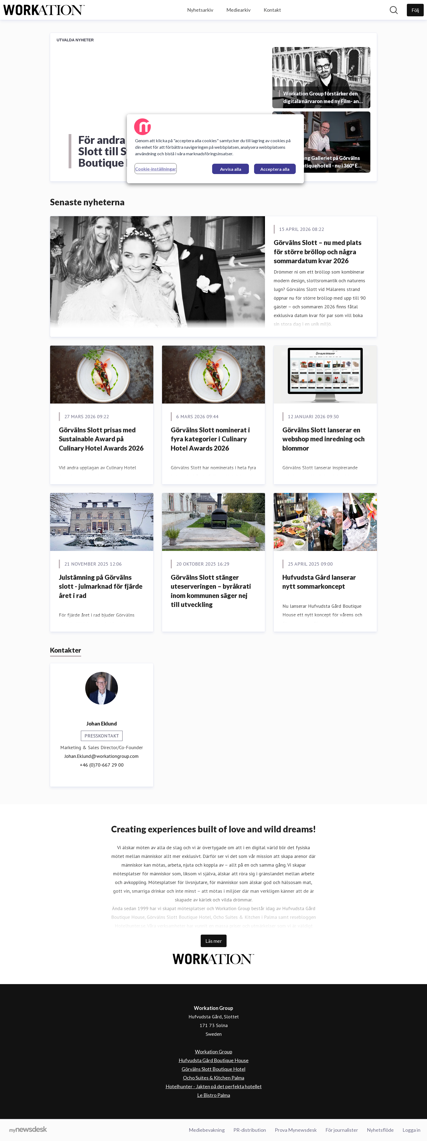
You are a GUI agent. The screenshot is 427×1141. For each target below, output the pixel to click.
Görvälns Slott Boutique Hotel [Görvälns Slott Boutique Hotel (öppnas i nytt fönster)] (213, 1069)
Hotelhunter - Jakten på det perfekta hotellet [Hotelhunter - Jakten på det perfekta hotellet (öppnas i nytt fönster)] (214, 1086)
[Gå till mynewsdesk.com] (28, 1130)
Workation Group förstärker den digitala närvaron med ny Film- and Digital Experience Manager (322, 98)
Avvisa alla (230, 169)
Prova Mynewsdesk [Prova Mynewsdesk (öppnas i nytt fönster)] (296, 1130)
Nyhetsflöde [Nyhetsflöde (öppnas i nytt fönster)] (380, 1130)
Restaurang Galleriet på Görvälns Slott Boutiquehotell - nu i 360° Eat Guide (322, 162)
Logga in (411, 1130)
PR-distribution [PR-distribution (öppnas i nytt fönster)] (249, 1130)
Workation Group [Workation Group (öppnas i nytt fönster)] (213, 1052)
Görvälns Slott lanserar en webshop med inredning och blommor (323, 439)
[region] (215, 148)
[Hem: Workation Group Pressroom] (44, 10)
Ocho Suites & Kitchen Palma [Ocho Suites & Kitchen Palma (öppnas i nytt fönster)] (213, 1078)
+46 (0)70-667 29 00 (102, 765)
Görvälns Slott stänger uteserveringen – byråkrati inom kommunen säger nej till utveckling (211, 591)
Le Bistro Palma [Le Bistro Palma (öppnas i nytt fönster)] (213, 1095)
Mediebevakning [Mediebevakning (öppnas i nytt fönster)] (207, 1130)
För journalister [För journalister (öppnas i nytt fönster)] (341, 1130)
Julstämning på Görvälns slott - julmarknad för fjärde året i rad (100, 586)
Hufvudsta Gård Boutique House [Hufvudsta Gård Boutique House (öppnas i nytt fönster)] (214, 1060)
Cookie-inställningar (155, 168)
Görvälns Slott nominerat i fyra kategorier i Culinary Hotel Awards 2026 (210, 439)
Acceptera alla (274, 169)
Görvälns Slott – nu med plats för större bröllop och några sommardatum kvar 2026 (317, 251)
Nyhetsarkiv (200, 10)
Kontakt (272, 10)
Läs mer (213, 941)
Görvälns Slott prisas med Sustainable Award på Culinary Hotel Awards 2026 (101, 439)
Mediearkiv (238, 10)
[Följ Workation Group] (415, 10)
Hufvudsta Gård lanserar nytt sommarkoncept (319, 581)
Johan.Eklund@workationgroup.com (102, 756)
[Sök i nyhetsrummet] (393, 10)
